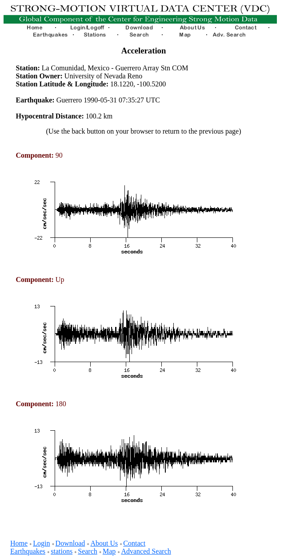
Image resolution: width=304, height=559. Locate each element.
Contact (134, 543)
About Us (104, 543)
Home (19, 543)
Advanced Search (146, 551)
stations (61, 551)
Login (41, 543)
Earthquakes (27, 551)
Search (87, 551)
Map (109, 551)
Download (70, 543)
